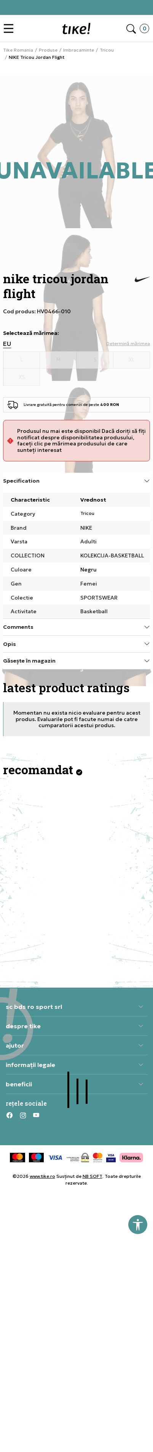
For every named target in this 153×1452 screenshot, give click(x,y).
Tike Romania (18, 50)
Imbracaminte (78, 50)
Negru (88, 569)
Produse (48, 50)
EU (7, 343)
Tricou (107, 50)
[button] (10, 28)
